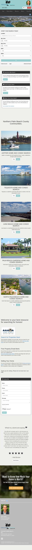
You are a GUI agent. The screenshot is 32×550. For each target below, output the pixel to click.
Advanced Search (27, 63)
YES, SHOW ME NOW (16, 488)
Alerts (18, 159)
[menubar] (16, 11)
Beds (2, 48)
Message (4, 398)
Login (10, 63)
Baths (2, 53)
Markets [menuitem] (22, 11)
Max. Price (3, 43)
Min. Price (3, 38)
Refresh (8, 409)
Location (3, 33)
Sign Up (5, 92)
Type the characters (5, 404)
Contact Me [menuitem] (29, 11)
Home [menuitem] (3, 11)
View (14, 159)
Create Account (4, 63)
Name (3, 383)
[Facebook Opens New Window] (30, 14)
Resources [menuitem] (17, 11)
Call (29, 7)
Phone (3, 388)
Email (24, 7)
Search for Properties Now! (10, 337)
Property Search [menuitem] (9, 11)
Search (5, 79)
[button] (2, 21)
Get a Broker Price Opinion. (8, 106)
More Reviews (16, 460)
